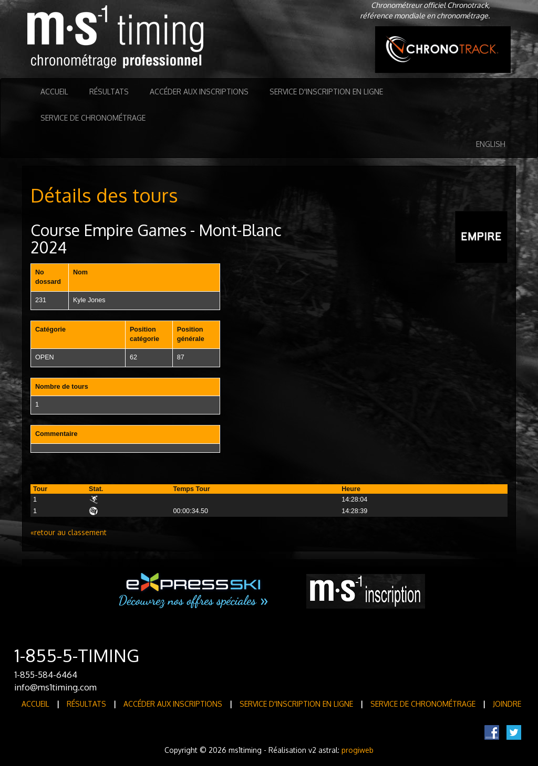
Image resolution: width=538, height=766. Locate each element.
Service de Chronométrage (93, 117)
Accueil (54, 91)
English (490, 144)
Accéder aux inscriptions (199, 91)
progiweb (358, 750)
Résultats (109, 91)
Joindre (507, 703)
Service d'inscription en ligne (326, 91)
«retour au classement (68, 532)
